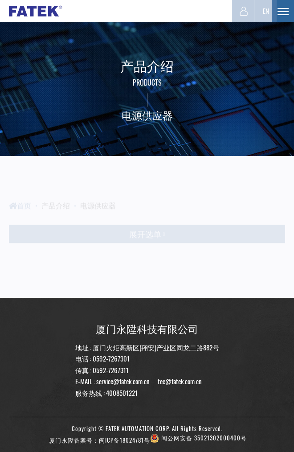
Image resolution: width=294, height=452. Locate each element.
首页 (20, 213)
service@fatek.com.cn (123, 381)
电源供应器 (98, 213)
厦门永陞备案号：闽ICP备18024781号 (99, 440)
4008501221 (122, 393)
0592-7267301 (111, 358)
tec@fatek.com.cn (179, 381)
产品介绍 (55, 213)
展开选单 (147, 242)
